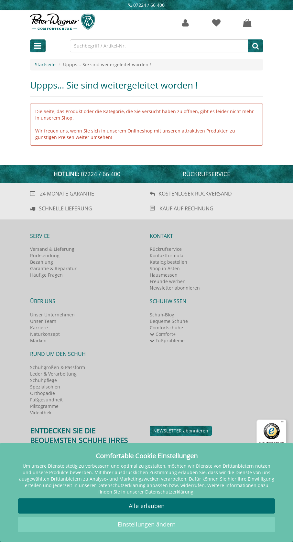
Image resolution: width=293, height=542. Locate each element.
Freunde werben (168, 281)
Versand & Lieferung (52, 249)
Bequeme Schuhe (169, 321)
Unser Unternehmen (52, 315)
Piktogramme (44, 406)
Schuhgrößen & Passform (57, 367)
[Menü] (283, 423)
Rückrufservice (206, 174)
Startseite (45, 64)
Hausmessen (164, 275)
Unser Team (43, 321)
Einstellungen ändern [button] (147, 524)
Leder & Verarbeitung (53, 374)
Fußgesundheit (46, 400)
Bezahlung (41, 262)
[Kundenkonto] (185, 23)
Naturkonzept (45, 334)
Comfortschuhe (166, 327)
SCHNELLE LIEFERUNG (65, 208)
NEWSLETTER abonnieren (180, 431)
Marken (38, 340)
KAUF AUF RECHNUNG (186, 208)
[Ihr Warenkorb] (247, 23)
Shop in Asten (165, 268)
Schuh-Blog (162, 315)
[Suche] (255, 45)
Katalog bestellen (168, 262)
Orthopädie (42, 393)
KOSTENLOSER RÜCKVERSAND (195, 193)
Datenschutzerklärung (169, 492)
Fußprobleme (167, 340)
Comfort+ (163, 334)
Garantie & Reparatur (53, 268)
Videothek (40, 412)
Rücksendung (45, 255)
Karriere (39, 327)
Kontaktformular (167, 255)
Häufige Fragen (46, 275)
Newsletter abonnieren (175, 288)
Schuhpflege (43, 380)
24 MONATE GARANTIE (67, 193)
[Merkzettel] (216, 23)
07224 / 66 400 (146, 5)
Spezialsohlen (45, 387)
